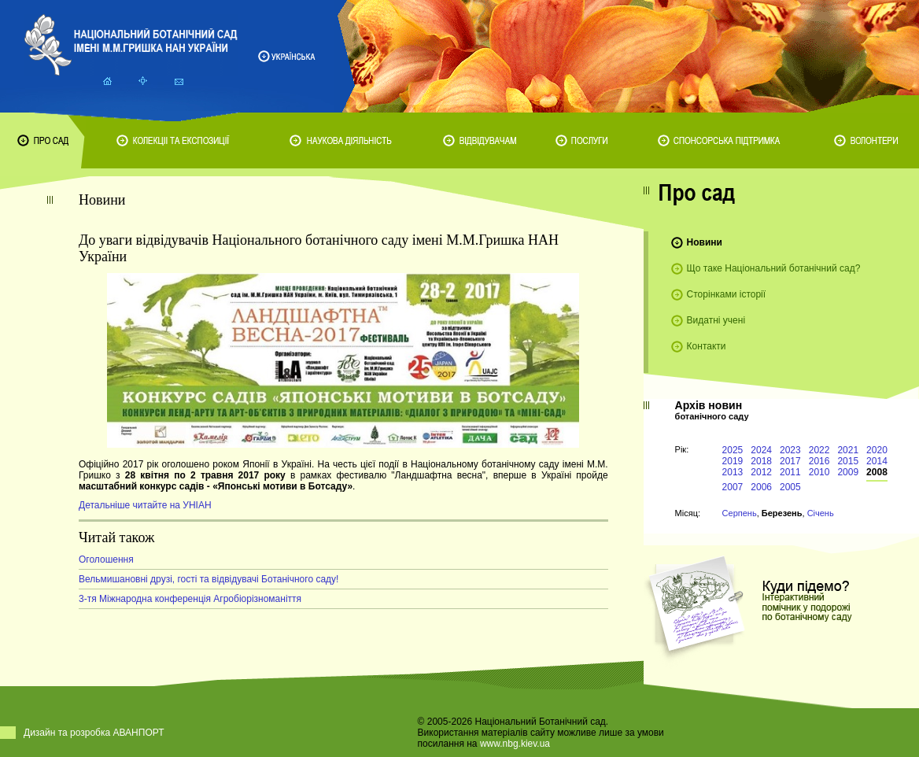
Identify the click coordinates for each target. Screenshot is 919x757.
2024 (761, 450)
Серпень (739, 513)
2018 (761, 461)
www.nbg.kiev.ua (515, 743)
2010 (819, 472)
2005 (790, 487)
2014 (877, 461)
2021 (847, 450)
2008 (877, 472)
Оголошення (106, 559)
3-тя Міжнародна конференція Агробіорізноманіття (190, 598)
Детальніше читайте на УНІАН (145, 505)
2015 (847, 461)
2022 (819, 450)
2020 (877, 450)
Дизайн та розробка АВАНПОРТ (94, 732)
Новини (704, 242)
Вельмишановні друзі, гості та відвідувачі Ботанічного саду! (208, 579)
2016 (819, 461)
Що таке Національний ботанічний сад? (774, 268)
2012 (761, 472)
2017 (790, 461)
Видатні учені (716, 320)
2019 (733, 461)
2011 (790, 472)
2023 (790, 450)
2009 (847, 472)
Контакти (706, 346)
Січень (820, 513)
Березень (782, 513)
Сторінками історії (726, 294)
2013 (733, 472)
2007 (733, 487)
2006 (761, 487)
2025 (733, 450)
